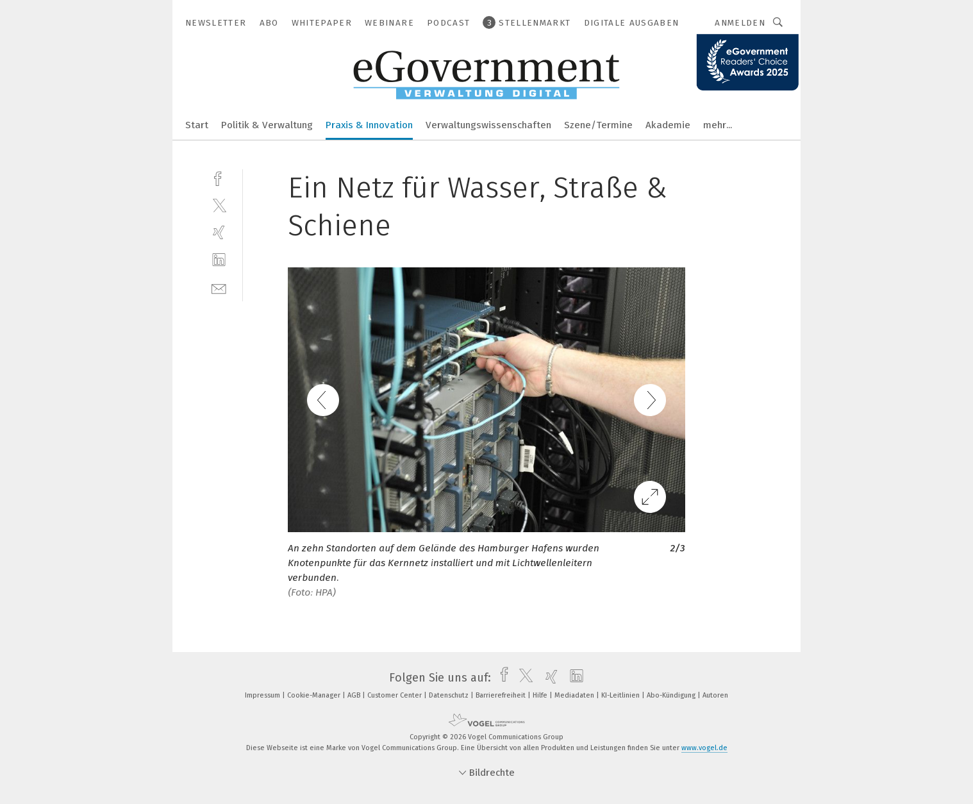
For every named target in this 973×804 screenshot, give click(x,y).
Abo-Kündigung (672, 695)
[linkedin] (219, 260)
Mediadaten (575, 695)
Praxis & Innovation (369, 125)
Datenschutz (449, 695)
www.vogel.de (704, 748)
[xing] (219, 232)
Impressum (263, 695)
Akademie (667, 125)
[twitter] (219, 205)
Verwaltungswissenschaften (488, 125)
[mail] (219, 288)
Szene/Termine (598, 125)
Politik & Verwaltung (267, 125)
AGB (354, 695)
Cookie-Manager (314, 695)
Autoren (715, 695)
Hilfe (541, 695)
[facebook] (219, 177)
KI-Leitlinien (621, 695)
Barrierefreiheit (502, 695)
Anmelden (740, 22)
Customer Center (395, 695)
